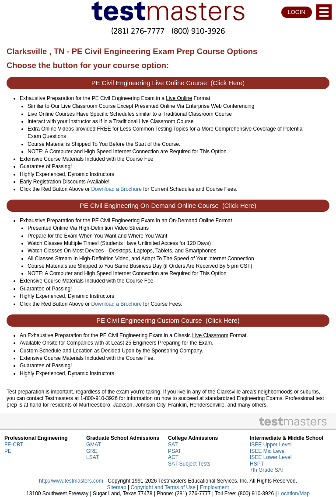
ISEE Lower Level (270, 457)
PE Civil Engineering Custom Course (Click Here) (167, 320)
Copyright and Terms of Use (163, 487)
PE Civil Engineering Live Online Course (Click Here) (168, 82)
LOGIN (296, 12)
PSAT (174, 451)
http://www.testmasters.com (71, 481)
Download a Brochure (116, 189)
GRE (92, 451)
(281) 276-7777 (137, 31)
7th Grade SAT (267, 470)
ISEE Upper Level (270, 445)
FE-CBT (13, 445)
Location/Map (294, 493)
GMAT (93, 445)
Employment (214, 487)
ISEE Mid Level (268, 451)
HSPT (257, 464)
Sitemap (116, 487)
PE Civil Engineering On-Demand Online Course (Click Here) (168, 205)
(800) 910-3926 (198, 31)
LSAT (92, 457)
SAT (173, 445)
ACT (173, 457)
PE (7, 451)
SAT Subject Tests (189, 464)
